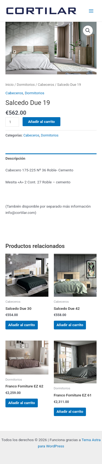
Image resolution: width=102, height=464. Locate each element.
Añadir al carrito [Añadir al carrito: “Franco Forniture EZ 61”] (70, 411)
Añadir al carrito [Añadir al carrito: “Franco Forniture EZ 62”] (21, 403)
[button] (88, 30)
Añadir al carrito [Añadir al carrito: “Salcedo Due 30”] (21, 325)
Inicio (9, 85)
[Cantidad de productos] (12, 122)
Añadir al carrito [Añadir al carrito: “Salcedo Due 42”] (70, 325)
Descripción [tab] (15, 158)
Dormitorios (26, 85)
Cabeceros (46, 85)
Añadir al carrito (41, 121)
